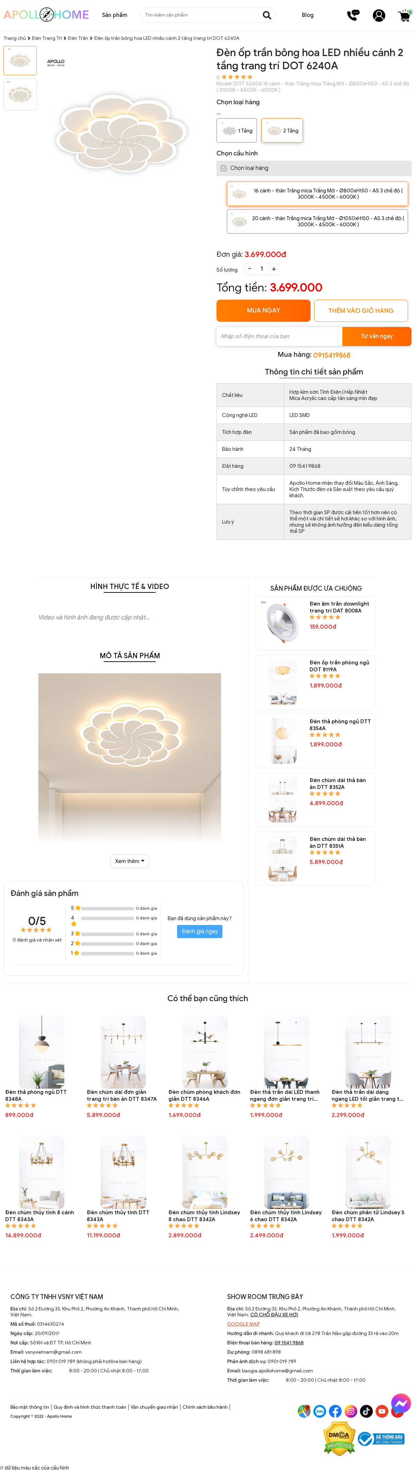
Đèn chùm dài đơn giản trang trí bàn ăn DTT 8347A (122, 1095)
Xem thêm (129, 861)
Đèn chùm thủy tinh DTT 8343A (118, 1216)
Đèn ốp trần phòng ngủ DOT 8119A (339, 666)
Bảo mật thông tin (29, 1407)
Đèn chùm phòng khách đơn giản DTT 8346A (204, 1095)
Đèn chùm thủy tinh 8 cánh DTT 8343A (39, 1216)
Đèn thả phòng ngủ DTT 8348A (36, 1095)
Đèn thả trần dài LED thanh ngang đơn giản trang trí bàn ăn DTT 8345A (285, 1095)
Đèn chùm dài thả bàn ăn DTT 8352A (338, 783)
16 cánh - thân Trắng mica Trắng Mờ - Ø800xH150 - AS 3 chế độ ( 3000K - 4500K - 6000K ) (328, 194)
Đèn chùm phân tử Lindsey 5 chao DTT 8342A (368, 1216)
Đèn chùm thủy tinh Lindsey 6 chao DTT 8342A (286, 1216)
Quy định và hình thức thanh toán (90, 1407)
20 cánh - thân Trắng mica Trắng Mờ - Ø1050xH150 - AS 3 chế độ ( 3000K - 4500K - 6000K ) (328, 221)
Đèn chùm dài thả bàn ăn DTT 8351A (338, 842)
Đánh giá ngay (200, 931)
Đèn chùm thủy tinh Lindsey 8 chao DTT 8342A (204, 1216)
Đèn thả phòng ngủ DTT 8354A (340, 725)
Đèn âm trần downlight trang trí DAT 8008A (339, 607)
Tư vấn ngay (377, 336)
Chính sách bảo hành (205, 1407)
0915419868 (331, 355)
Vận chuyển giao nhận (154, 1407)
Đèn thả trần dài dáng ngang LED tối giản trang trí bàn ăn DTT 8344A (367, 1095)
